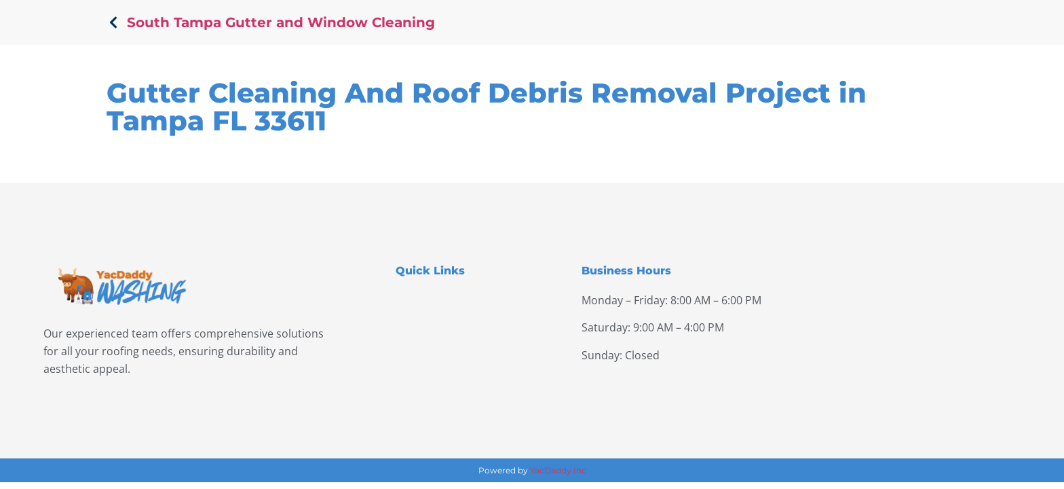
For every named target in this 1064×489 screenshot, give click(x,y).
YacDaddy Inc (558, 470)
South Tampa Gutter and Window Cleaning (281, 22)
